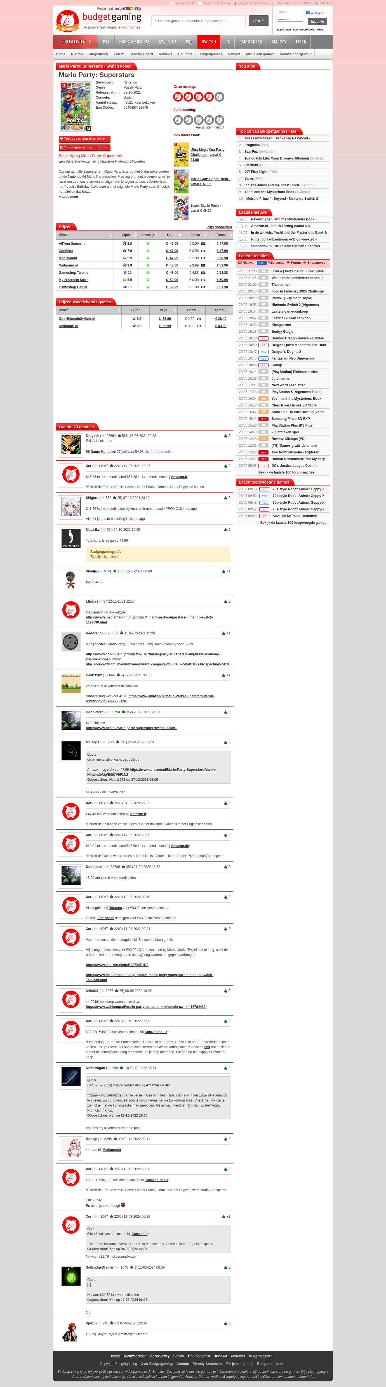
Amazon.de (180, 846)
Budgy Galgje (275, 332)
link (207, 1047)
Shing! (270, 365)
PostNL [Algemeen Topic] (285, 298)
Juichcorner (274, 378)
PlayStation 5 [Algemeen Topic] (290, 392)
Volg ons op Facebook (253, 3)
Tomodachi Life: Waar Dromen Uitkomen (283, 158)
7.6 (127, 251)
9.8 (127, 265)
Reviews (165, 54)
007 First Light (260, 172)
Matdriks (93, 530)
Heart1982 (94, 675)
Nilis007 (92, 991)
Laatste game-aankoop (283, 311)
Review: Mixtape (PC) (282, 439)
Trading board (198, 1356)
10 (127, 273)
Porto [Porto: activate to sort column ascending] (195, 235)
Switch (210, 41)
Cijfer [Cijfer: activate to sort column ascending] (126, 235)
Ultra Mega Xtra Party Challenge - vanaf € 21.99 (207, 155)
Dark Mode (326, 3)
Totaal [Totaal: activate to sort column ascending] (220, 235)
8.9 (127, 244)
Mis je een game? (260, 54)
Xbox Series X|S (135, 41)
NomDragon (95, 1068)
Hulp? (320, 29)
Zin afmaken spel (278, 432)
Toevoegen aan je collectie (83, 147)
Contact (234, 54)
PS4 (190, 41)
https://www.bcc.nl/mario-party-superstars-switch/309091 (131, 728)
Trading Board (141, 54)
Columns (185, 54)
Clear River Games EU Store (287, 405)
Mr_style (93, 742)
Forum (119, 54)
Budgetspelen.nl (270, 1364)
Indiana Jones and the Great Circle (280, 185)
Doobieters (94, 712)
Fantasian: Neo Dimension (286, 358)
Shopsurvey (98, 54)
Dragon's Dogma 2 (279, 352)
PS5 (107, 41)
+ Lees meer (68, 197)
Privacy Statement (207, 1364)
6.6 (137, 319)
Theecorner (274, 285)
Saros (253, 178)
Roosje (91, 1139)
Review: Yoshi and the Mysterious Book (282, 219)
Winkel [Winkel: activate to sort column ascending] (64, 235)
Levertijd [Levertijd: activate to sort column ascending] (148, 235)
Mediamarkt (111, 1150)
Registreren (284, 29)
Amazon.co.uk (156, 1032)
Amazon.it (138, 814)
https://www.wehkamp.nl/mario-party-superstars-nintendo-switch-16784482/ (146, 1007)
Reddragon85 (96, 633)
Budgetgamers (210, 54)
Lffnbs (91, 601)
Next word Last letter (281, 385)
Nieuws (77, 54)
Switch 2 (168, 41)
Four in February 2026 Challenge (291, 291)
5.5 (127, 280)
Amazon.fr (179, 477)
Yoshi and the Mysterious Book (277, 192)
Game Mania (100, 452)
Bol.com (115, 908)
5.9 (127, 258)
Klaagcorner (274, 325)
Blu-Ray (280, 41)
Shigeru (92, 498)
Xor (88, 466)
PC (228, 41)
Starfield (255, 165)
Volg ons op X (184, 3)
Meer (302, 41)
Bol (88, 582)
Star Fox (259, 152)
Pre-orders (251, 41)
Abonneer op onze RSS (294, 3)
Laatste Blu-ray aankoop (284, 318)
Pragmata (256, 145)
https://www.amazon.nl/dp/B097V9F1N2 (117, 965)
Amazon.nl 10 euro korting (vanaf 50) (280, 226)
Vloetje (91, 571)
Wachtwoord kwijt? (304, 29)
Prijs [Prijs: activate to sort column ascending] (170, 235)
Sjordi (90, 1323)
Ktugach (92, 436)
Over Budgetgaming (157, 1364)
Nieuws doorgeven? (296, 54)
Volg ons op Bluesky (217, 3)
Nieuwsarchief (135, 1356)
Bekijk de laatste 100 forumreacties (286, 472)
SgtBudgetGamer (100, 1267)
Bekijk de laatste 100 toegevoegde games (293, 523)
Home (60, 54)
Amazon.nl (105, 918)
